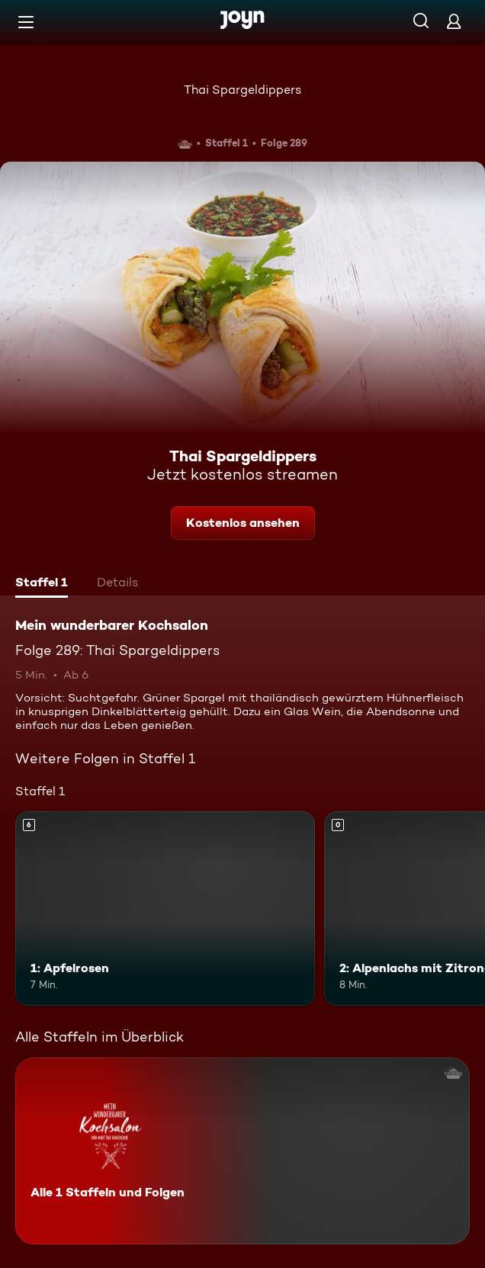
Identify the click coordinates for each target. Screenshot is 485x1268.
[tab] (41, 584)
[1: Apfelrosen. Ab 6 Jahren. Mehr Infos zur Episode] (165, 908)
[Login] (453, 21)
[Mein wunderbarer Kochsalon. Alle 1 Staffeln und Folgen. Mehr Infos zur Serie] (242, 1151)
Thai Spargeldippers (242, 89)
